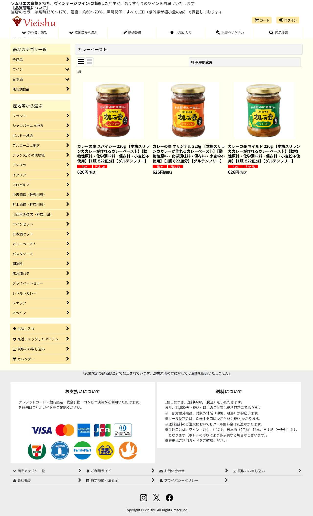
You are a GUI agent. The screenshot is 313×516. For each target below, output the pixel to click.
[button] (278, 33)
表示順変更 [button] (201, 61)
